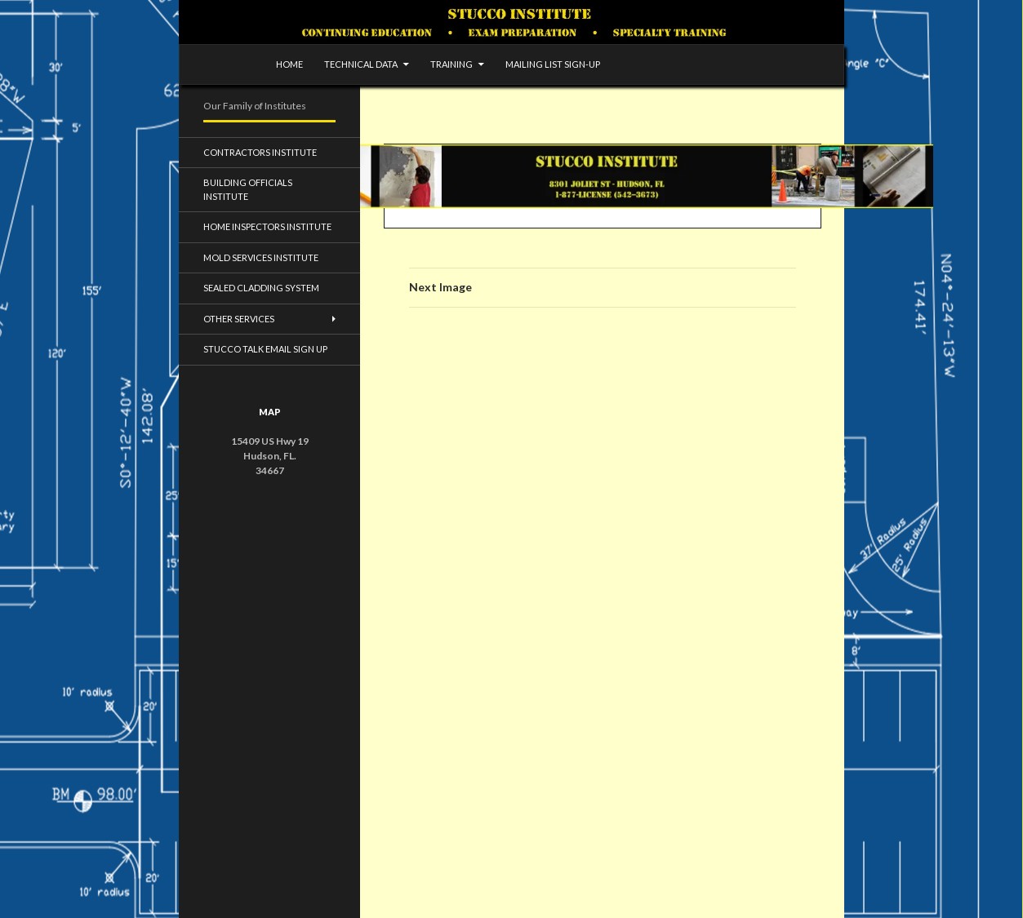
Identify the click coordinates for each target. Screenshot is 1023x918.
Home (289, 64)
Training (451, 64)
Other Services (238, 318)
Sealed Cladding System (261, 287)
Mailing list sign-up (552, 64)
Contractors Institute (260, 152)
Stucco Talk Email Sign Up (265, 349)
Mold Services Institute (260, 257)
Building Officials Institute (247, 189)
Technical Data (361, 64)
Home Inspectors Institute (267, 226)
